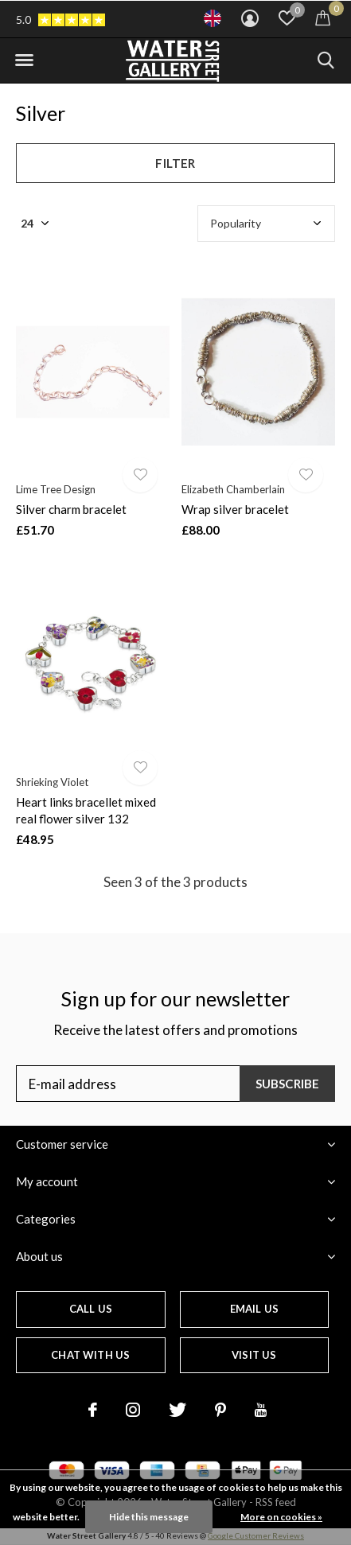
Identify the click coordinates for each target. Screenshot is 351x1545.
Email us (254, 1308)
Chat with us (90, 1354)
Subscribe (287, 1083)
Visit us (254, 1354)
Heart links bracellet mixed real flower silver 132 (86, 810)
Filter (175, 163)
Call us (90, 1308)
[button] (24, 60)
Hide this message (149, 1517)
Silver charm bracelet (71, 509)
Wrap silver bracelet (235, 509)
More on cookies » (281, 1517)
